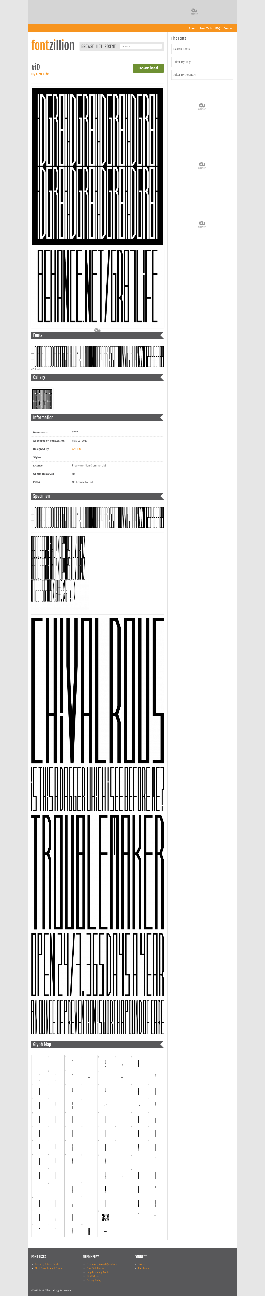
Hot (99, 46)
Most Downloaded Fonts (48, 1268)
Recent (110, 46)
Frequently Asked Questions (101, 1264)
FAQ (217, 28)
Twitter (142, 1264)
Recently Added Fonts (47, 1264)
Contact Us (92, 1276)
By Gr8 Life (40, 74)
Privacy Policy (94, 1280)
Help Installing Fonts (97, 1272)
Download (148, 68)
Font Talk (206, 28)
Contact (229, 28)
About (193, 28)
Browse (87, 46)
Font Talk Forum (95, 1268)
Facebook (143, 1268)
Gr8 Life (77, 449)
